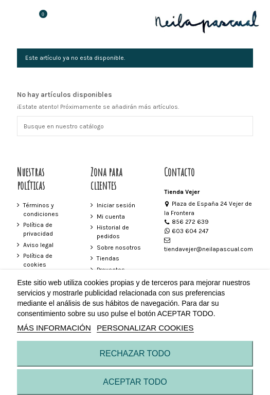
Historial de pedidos (113, 232)
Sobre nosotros (119, 247)
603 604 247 (186, 231)
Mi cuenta (111, 216)
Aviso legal (38, 245)
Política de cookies (37, 260)
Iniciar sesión (116, 205)
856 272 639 (186, 221)
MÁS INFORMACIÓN (54, 327)
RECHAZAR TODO (134, 353)
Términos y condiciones (41, 210)
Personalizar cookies (145, 327)
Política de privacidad (38, 229)
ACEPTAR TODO (135, 381)
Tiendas (108, 258)
